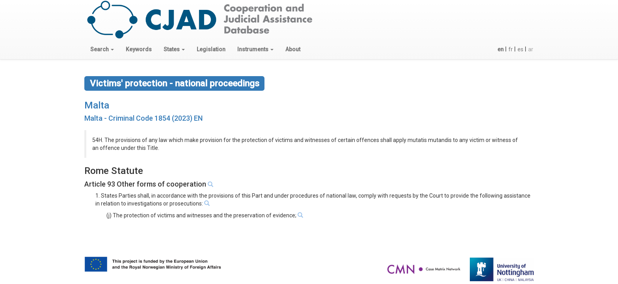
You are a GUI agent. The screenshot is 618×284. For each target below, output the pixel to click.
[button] (102, 49)
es (520, 49)
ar (530, 49)
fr (510, 49)
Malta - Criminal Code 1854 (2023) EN (143, 118)
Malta (96, 105)
